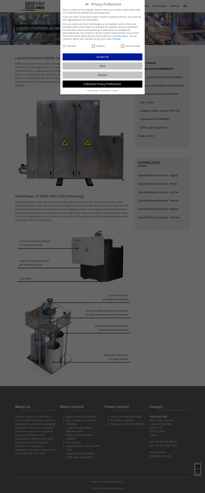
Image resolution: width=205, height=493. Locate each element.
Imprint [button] (115, 89)
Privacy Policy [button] (105, 89)
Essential (69, 44)
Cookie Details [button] (92, 89)
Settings (116, 37)
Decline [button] (102, 73)
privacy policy (121, 34)
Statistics (98, 44)
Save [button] (102, 64)
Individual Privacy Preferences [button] (102, 82)
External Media (130, 44)
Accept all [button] (102, 55)
